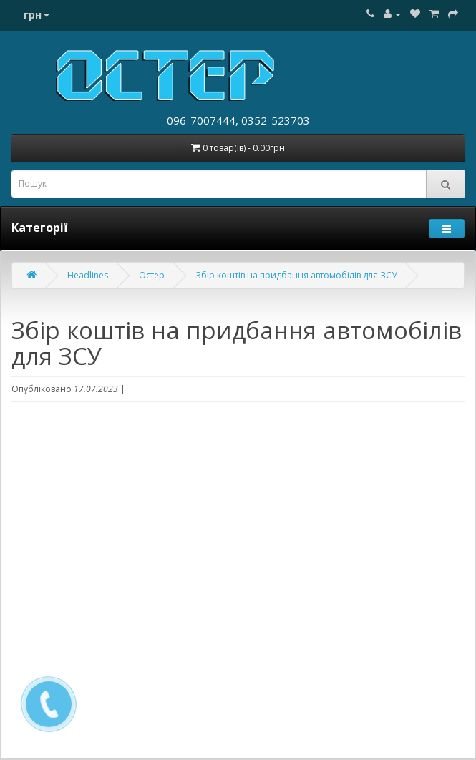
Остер (152, 275)
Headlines (87, 275)
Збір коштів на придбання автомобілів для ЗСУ (296, 275)
